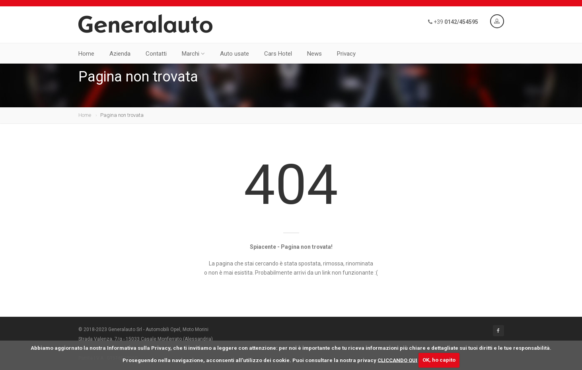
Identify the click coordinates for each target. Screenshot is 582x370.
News (314, 53)
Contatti (156, 53)
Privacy (346, 53)
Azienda (119, 53)
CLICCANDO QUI (397, 360)
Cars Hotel (278, 53)
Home (86, 53)
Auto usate (234, 53)
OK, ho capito (438, 360)
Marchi (193, 53)
